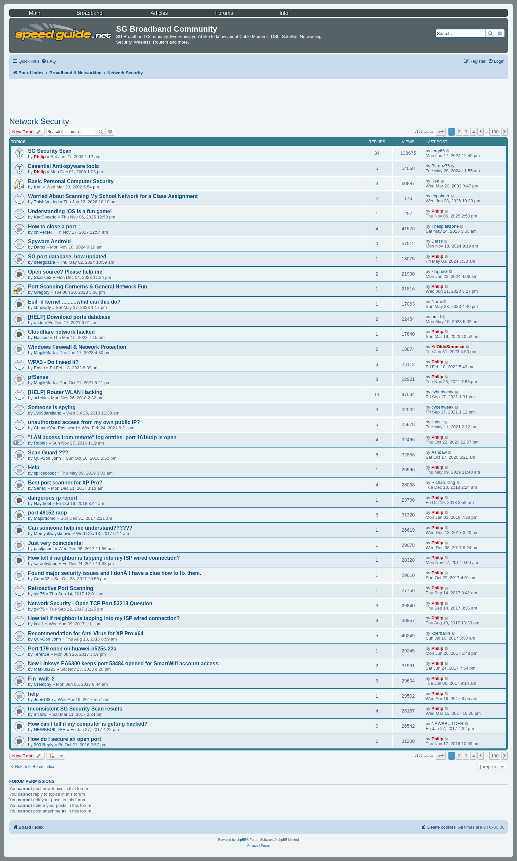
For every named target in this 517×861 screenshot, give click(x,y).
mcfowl (40, 714)
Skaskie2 (43, 277)
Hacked (41, 337)
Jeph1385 (43, 699)
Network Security (39, 121)
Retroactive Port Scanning (60, 588)
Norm (437, 301)
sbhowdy (42, 307)
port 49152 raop (47, 512)
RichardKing (443, 482)
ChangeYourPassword (55, 427)
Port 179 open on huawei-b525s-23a (72, 648)
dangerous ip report (52, 498)
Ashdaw (439, 452)
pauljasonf (44, 548)
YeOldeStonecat (448, 346)
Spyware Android (49, 241)
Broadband (89, 13)
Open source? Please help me (65, 272)
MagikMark (44, 352)
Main (35, 13)
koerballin (441, 633)
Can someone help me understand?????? (80, 528)
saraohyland (46, 563)
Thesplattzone (445, 226)
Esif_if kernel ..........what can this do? (74, 302)
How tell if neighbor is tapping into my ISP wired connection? (104, 558)
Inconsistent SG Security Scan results (75, 709)
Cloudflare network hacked (61, 332)
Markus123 (44, 669)
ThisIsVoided (46, 201)
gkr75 (39, 593)
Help (33, 467)
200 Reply (43, 744)
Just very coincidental (55, 543)
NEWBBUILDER (50, 729)
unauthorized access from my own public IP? (84, 422)
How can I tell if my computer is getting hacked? (87, 724)
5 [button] (480, 132)
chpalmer (440, 195)
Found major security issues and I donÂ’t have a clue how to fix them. (114, 573)
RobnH (40, 443)
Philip (40, 156)
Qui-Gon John (47, 458)
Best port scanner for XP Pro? (65, 482)
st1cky (40, 397)
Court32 (41, 578)
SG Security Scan (50, 151)
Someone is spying (52, 407)
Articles (159, 13)
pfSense (38, 377)
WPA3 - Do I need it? (53, 362)
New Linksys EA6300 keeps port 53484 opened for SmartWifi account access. (124, 663)
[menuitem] (48, 61)
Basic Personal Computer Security (71, 181)
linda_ (437, 421)
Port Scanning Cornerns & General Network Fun (87, 286)
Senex (40, 488)
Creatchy (42, 684)
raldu (39, 322)
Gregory (42, 292)
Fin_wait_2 (41, 678)
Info (284, 13)
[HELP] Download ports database (69, 317)
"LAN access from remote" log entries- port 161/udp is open (102, 437)
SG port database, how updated (67, 256)
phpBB (241, 840)
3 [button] (466, 132)
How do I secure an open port (64, 739)
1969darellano (48, 413)
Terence (41, 654)
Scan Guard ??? (48, 452)
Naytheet (42, 503)
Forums (224, 13)
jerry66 (438, 150)
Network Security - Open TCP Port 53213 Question (90, 603)
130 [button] (494, 132)
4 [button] (473, 132)
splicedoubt (45, 473)
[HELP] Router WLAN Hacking (65, 392)
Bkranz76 (441, 165)
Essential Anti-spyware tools (63, 166)
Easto (39, 367)
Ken (38, 186)
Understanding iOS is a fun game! (70, 211)
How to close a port (52, 226)
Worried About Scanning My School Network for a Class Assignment (113, 196)
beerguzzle (44, 262)
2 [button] (459, 132)
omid (436, 316)
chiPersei (43, 232)
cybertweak (443, 391)
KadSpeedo (45, 217)
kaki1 (39, 623)
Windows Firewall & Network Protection (77, 347)
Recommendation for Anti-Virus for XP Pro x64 (85, 633)
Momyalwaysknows (53, 533)
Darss (39, 247)
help (33, 694)
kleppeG (440, 271)
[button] (441, 132)
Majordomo (45, 518)
